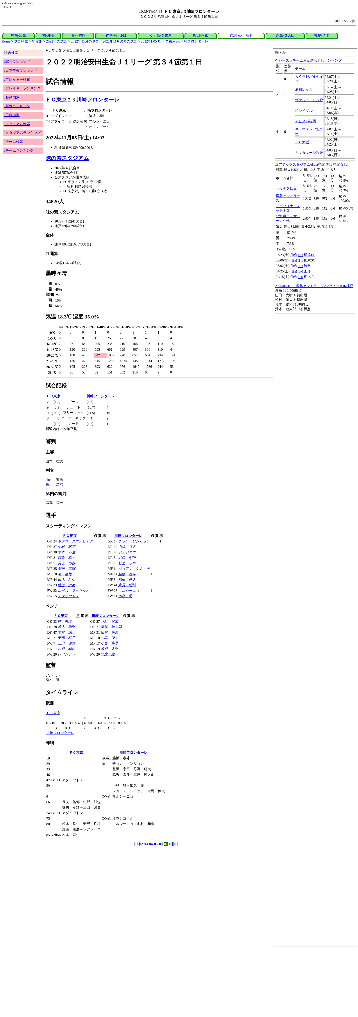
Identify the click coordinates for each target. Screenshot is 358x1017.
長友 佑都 (66, 563)
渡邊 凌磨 (66, 585)
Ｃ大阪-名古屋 (161, 35)
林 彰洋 (65, 621)
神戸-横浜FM (116, 35)
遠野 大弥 (109, 649)
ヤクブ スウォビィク (75, 541)
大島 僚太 (109, 638)
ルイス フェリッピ (73, 590)
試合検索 (21, 41)
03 (146, 844)
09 (175, 844)
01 (136, 844)
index (315, 497)
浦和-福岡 (78, 35)
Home (6, 7)
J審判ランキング (17, 106)
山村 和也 (109, 632)
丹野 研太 (109, 621)
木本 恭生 (66, 552)
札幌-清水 (321, 35)
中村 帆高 (66, 547)
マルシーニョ (128, 590)
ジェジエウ (127, 552)
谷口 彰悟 (127, 558)
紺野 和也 (66, 649)
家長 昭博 (127, 585)
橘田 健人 (127, 579)
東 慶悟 (65, 574)
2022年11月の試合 (85, 41)
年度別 (37, 41)
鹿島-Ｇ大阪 (285, 35)
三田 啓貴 (66, 643)
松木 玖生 (66, 579)
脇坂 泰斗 (127, 574)
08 (170, 844)
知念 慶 (108, 654)
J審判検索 (12, 97)
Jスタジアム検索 (17, 124)
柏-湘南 (48, 35)
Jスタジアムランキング (22, 133)
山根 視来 (127, 547)
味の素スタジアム (67, 158)
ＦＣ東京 (56, 100)
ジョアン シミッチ (134, 569)
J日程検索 (12, 115)
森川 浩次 (54, 484)
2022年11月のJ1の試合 (120, 41)
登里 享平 (127, 563)
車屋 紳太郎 (111, 627)
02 (141, 844)
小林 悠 (125, 596)
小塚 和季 (109, 643)
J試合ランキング (17, 61)
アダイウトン (68, 596)
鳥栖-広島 (18, 35)
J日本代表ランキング (20, 70)
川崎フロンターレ (98, 100)
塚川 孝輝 (66, 569)
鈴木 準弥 (66, 627)
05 (156, 844)
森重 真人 (66, 558)
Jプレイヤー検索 (17, 79)
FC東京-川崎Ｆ (241, 35)
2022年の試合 (56, 41)
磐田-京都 (200, 35)
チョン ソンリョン (134, 541)
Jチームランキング (19, 150)
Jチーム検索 (13, 142)
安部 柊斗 (66, 638)
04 (151, 844)
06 (161, 844)
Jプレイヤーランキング (22, 88)
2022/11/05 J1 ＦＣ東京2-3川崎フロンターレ (174, 41)
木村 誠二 (66, 632)
